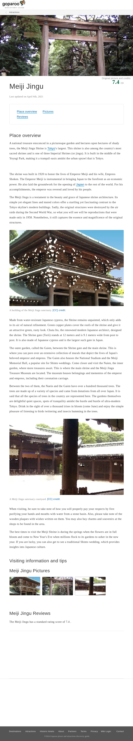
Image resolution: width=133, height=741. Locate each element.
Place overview (27, 111)
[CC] (59, 310)
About (61, 731)
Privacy (94, 731)
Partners (72, 731)
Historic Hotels (47, 731)
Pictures (48, 111)
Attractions (14, 12)
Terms (84, 731)
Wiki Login (106, 731)
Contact (120, 731)
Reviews (22, 116)
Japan (80, 184)
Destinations (15, 731)
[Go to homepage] (13, 5)
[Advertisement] (66, 654)
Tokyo (51, 148)
